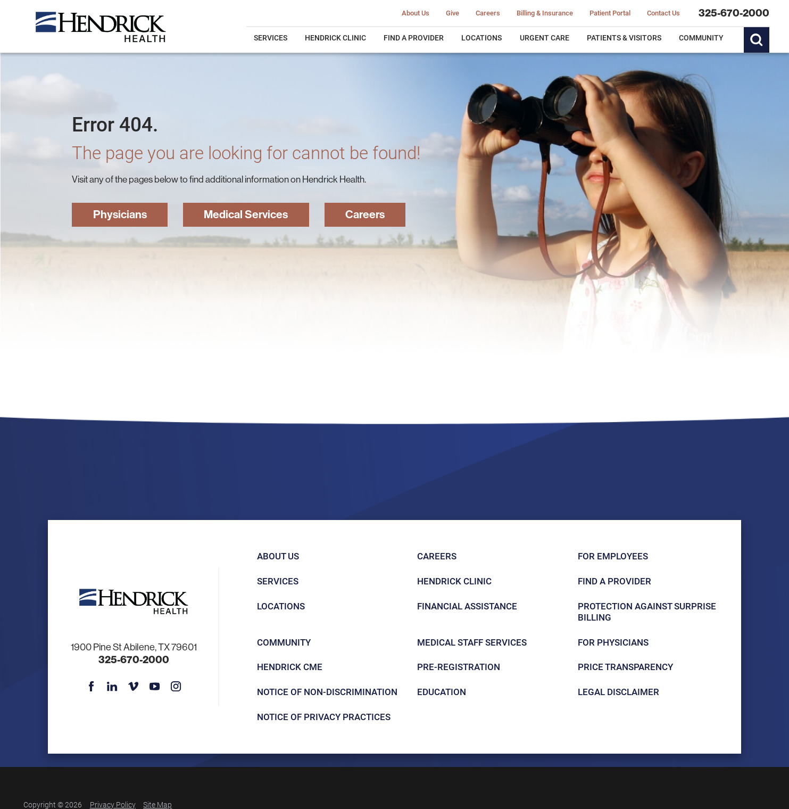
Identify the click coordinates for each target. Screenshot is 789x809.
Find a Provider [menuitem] (414, 37)
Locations (281, 606)
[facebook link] (90, 686)
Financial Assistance (467, 606)
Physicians (120, 214)
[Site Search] (756, 40)
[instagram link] (176, 686)
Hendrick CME (289, 667)
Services (277, 581)
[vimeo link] (133, 686)
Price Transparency (625, 667)
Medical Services (246, 214)
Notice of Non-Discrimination (327, 692)
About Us (278, 556)
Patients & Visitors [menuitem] (624, 37)
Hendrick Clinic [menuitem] (335, 37)
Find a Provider (614, 581)
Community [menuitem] (701, 37)
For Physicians (613, 642)
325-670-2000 (734, 13)
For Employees (613, 556)
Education (441, 692)
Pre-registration (458, 667)
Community (284, 642)
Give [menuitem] (452, 13)
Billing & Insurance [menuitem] (545, 13)
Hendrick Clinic (454, 581)
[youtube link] (154, 686)
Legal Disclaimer (618, 692)
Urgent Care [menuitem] (544, 37)
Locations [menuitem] (481, 37)
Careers (365, 214)
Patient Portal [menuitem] (609, 13)
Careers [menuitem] (488, 13)
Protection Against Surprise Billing (647, 611)
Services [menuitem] (270, 37)
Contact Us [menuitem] (663, 13)
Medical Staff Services (472, 642)
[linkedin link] (112, 686)
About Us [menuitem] (415, 13)
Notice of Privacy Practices (324, 717)
